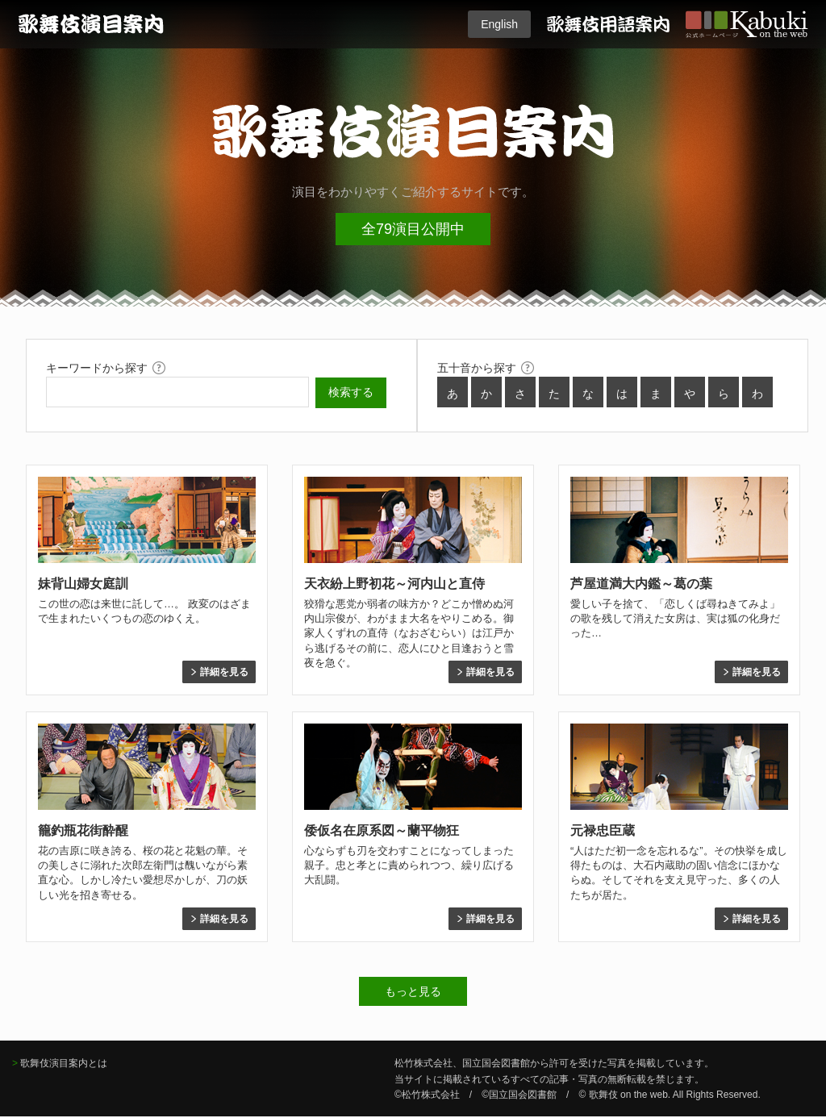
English (499, 24)
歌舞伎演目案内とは (63, 1063)
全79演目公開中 (413, 229)
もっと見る (413, 991)
